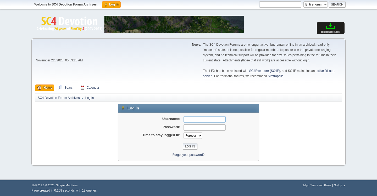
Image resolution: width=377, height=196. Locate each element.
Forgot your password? (189, 155)
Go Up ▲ (340, 185)
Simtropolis (275, 76)
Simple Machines (66, 185)
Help (305, 185)
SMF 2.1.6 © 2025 (42, 185)
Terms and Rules (320, 185)
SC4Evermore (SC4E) (264, 71)
